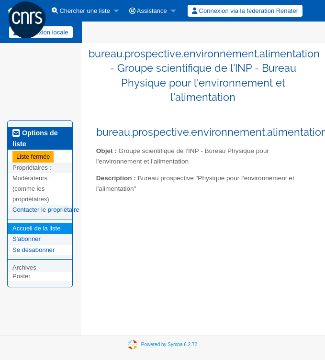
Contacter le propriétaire (45, 209)
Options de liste (35, 138)
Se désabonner (33, 249)
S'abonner (26, 238)
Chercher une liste (81, 10)
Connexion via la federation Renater (245, 10)
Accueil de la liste (36, 228)
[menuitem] (83, 11)
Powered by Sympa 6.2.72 (169, 344)
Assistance (148, 10)
